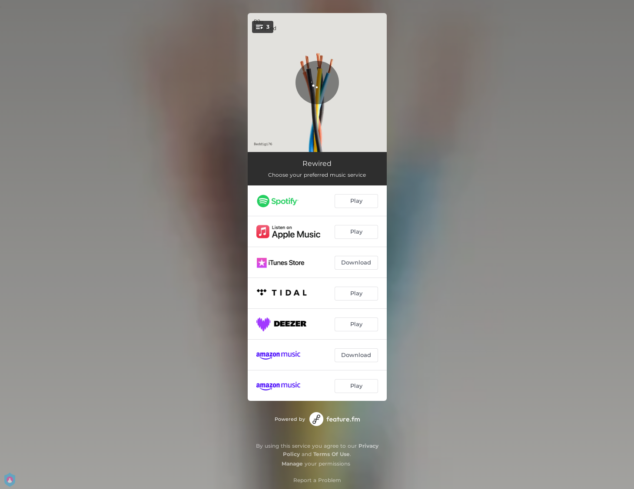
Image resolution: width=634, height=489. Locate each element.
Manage (292, 463)
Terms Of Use (331, 454)
